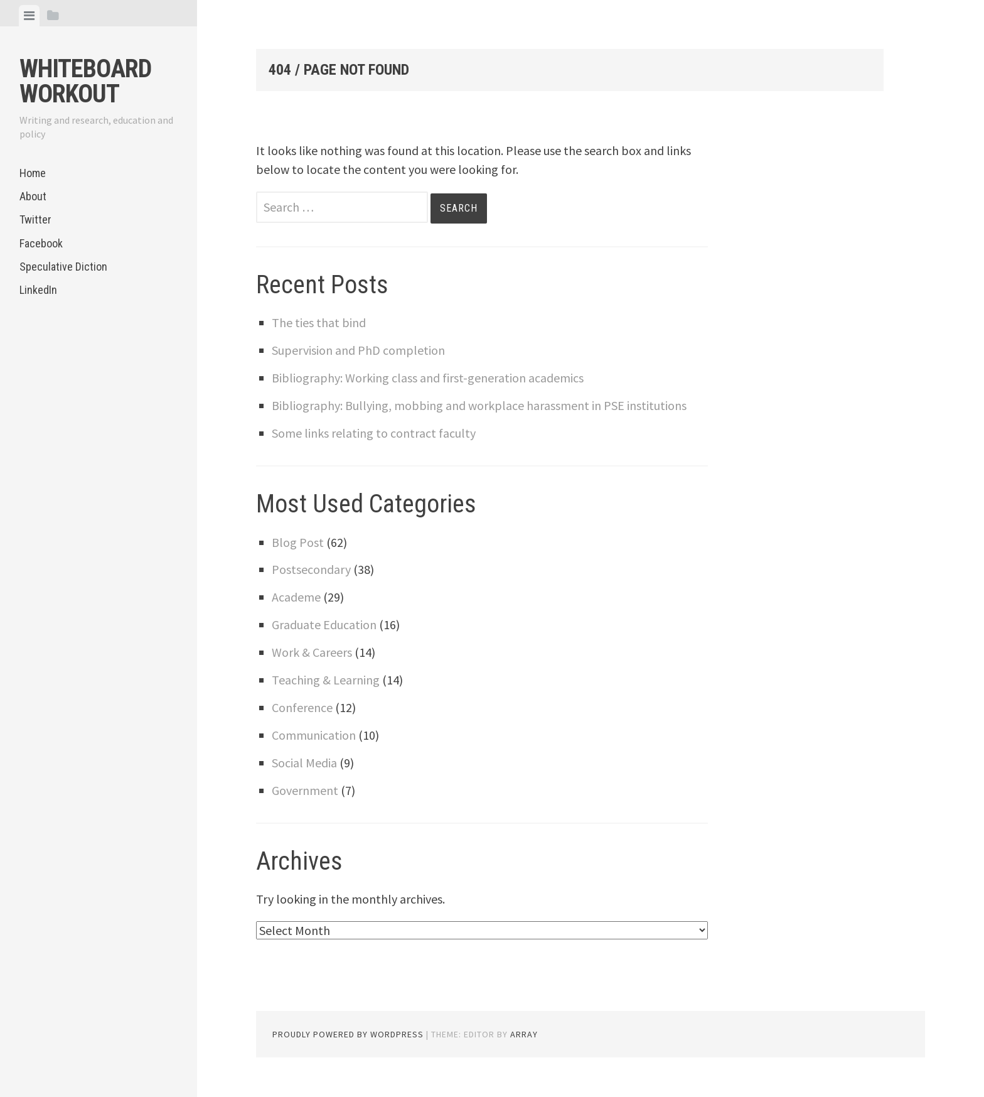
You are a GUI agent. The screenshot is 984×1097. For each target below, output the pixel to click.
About (32, 196)
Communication (314, 735)
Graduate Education (324, 624)
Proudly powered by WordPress (348, 1034)
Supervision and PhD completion (358, 350)
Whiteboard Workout (85, 81)
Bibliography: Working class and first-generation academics (428, 378)
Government (305, 790)
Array (524, 1034)
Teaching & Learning (326, 680)
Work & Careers (312, 652)
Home (32, 173)
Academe (296, 597)
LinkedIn (38, 289)
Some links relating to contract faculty (374, 433)
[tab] (29, 15)
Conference (302, 707)
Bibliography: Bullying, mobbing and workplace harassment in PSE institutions (479, 405)
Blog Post (298, 542)
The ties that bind (319, 322)
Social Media (304, 762)
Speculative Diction (63, 266)
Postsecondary (311, 569)
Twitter (35, 219)
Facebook (41, 243)
